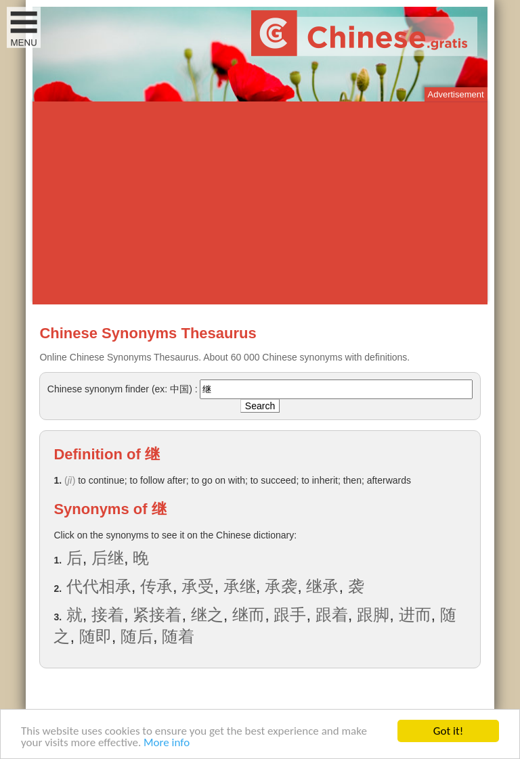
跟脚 (373, 614)
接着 (107, 614)
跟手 (290, 614)
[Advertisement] (260, 203)
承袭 (281, 586)
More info (167, 743)
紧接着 (157, 614)
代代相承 (98, 586)
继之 (207, 614)
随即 (95, 636)
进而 (415, 614)
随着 (178, 636)
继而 (248, 614)
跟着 (332, 614)
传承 (156, 586)
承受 (197, 586)
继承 (322, 586)
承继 (239, 586)
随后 (137, 636)
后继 (107, 558)
